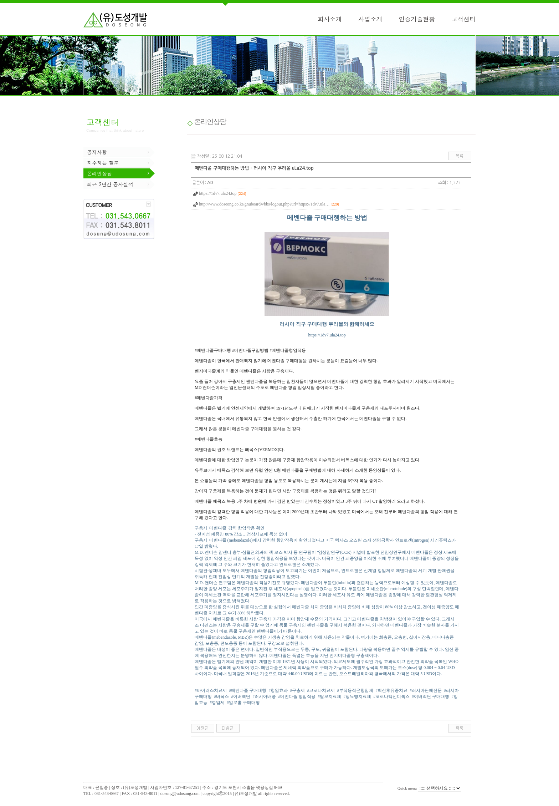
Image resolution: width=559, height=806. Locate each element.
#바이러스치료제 (211, 690)
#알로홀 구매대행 (243, 702)
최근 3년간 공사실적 (110, 184)
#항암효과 (278, 690)
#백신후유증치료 (391, 690)
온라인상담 (99, 173)
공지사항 (97, 152)
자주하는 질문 (103, 162)
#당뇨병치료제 (357, 696)
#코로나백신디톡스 (391, 696)
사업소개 (370, 19)
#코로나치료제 (321, 690)
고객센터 (463, 19)
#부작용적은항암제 (355, 690)
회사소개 (330, 19)
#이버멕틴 (240, 696)
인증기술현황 (417, 19)
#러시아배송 (264, 696)
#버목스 (221, 696)
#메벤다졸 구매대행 (247, 690)
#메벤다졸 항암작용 (297, 696)
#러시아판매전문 (426, 690)
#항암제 (217, 702)
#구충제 (297, 690)
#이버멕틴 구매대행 (430, 696)
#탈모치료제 (329, 696)
